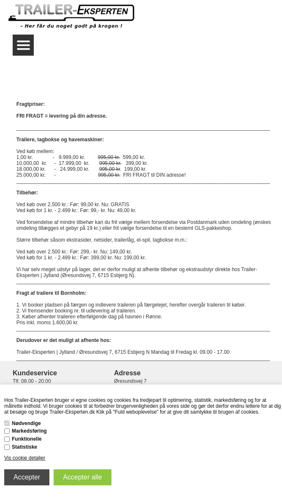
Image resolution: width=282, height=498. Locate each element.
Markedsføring (29, 431)
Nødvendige (26, 423)
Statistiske (24, 447)
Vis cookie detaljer (24, 458)
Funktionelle (27, 439)
